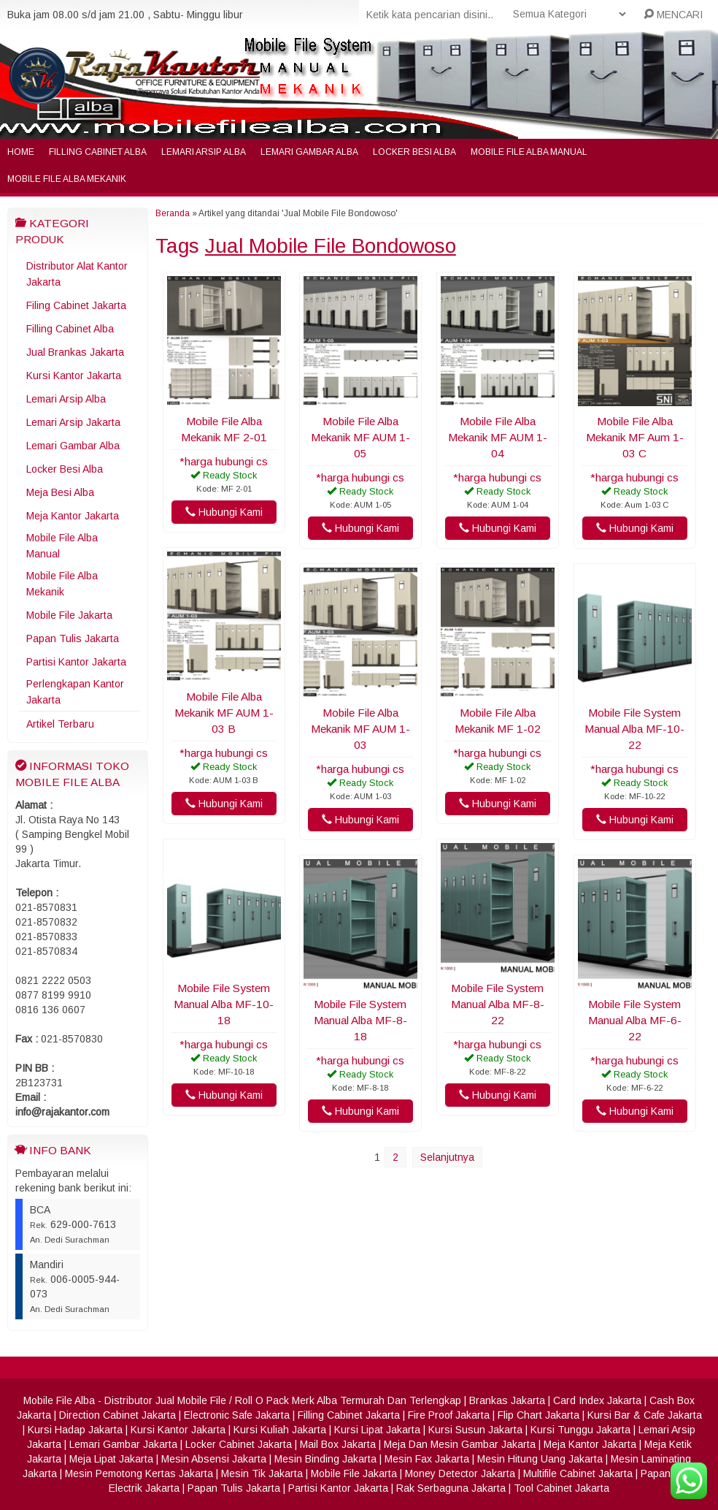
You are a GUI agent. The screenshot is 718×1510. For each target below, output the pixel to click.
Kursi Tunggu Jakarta (580, 1429)
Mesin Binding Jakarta (325, 1459)
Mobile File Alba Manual (529, 152)
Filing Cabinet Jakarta (76, 305)
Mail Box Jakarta (338, 1444)
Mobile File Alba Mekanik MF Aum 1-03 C (635, 437)
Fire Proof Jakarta (449, 1415)
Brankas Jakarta (507, 1400)
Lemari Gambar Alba (309, 152)
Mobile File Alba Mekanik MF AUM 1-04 (497, 437)
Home (20, 152)
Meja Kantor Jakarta (72, 516)
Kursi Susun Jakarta (475, 1429)
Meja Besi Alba (60, 492)
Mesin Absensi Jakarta (213, 1459)
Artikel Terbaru (60, 724)
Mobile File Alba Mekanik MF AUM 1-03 (360, 728)
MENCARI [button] (673, 14)
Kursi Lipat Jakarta (377, 1429)
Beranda (172, 213)
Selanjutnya (447, 1157)
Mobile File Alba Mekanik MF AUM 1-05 (360, 437)
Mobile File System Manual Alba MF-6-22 (635, 1020)
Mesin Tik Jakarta (262, 1473)
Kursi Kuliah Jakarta (279, 1429)
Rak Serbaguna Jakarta (451, 1488)
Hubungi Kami (224, 512)
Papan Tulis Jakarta (72, 638)
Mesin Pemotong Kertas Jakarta (139, 1473)
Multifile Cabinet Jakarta (578, 1473)
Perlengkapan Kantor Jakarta (75, 692)
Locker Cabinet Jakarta (238, 1444)
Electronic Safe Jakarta (237, 1415)
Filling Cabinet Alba (98, 152)
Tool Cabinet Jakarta (561, 1488)
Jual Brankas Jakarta (75, 352)
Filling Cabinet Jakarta (349, 1415)
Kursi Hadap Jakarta (75, 1429)
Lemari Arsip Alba (203, 152)
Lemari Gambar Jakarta (123, 1444)
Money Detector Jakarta (460, 1473)
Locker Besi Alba (414, 152)
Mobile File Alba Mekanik (66, 179)
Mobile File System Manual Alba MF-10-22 (634, 728)
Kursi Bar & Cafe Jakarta (644, 1415)
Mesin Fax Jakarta (427, 1459)
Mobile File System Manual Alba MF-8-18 (360, 1020)
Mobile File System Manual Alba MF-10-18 (224, 1004)
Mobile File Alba (59, 1400)
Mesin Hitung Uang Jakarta (540, 1459)
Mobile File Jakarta (69, 615)
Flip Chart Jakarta (538, 1415)
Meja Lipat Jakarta (111, 1459)
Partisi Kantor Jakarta (76, 662)
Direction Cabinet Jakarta (117, 1415)
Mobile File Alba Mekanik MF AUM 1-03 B (224, 712)
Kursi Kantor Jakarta (73, 375)
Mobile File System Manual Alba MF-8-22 (497, 1004)
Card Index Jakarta (597, 1400)
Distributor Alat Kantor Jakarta (77, 274)
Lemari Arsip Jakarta (73, 422)
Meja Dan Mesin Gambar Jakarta (460, 1444)
